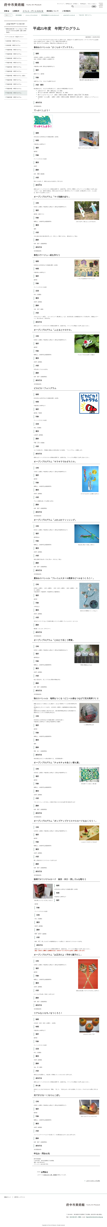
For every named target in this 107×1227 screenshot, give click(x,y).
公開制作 (16, 11)
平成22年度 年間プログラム (13, 88)
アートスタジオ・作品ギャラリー (15, 36)
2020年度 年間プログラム (13, 41)
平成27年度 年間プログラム (13, 62)
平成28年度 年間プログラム (13, 58)
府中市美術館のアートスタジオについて (50, 15)
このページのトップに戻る (93, 1180)
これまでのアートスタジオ (69, 15)
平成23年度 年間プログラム (13, 84)
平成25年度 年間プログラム (13, 71)
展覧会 (6, 11)
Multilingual (83, 3)
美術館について (53, 11)
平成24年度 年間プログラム (13, 80)
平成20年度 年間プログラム (13, 97)
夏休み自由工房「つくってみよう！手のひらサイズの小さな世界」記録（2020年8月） (16, 30)
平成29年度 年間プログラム (13, 54)
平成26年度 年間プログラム (13, 67)
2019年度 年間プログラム (13, 45)
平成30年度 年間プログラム (13, 49)
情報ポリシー (7, 1197)
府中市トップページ (19, 1197)
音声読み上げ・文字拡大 (71, 3)
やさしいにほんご (92, 3)
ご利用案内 (66, 11)
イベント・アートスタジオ (33, 11)
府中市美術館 (19, 15)
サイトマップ (60, 3)
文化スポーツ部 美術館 (50, 1174)
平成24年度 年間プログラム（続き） (16, 75)
